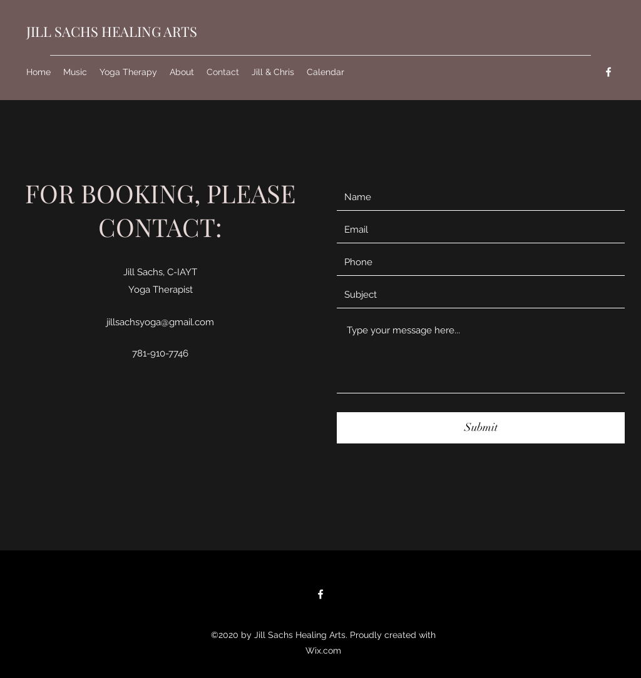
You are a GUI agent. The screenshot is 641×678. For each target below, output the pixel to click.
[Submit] (481, 427)
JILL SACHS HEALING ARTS (111, 31)
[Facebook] (608, 72)
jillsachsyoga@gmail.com (160, 322)
